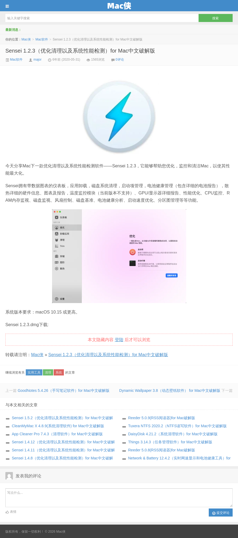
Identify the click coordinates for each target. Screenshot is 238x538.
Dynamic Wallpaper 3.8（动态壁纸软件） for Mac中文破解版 (169, 390)
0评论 (120, 59)
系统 (59, 372)
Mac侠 (119, 5)
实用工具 (34, 372)
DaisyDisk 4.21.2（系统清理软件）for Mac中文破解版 (173, 434)
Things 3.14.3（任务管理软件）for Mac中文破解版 (170, 442)
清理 (48, 372)
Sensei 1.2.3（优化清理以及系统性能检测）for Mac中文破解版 (80, 51)
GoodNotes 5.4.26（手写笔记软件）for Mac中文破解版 (63, 390)
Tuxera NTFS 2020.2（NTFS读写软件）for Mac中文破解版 (177, 426)
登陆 (119, 339)
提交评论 (220, 513)
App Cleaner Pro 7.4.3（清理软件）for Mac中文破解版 (57, 434)
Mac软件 (41, 39)
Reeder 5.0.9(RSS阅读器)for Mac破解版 (161, 418)
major (38, 59)
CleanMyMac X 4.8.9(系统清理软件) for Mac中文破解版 (58, 426)
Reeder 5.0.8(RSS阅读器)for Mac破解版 (161, 450)
